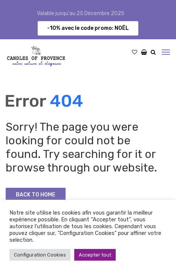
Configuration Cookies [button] (40, 255)
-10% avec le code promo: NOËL (88, 28)
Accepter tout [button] (95, 255)
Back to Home (35, 195)
